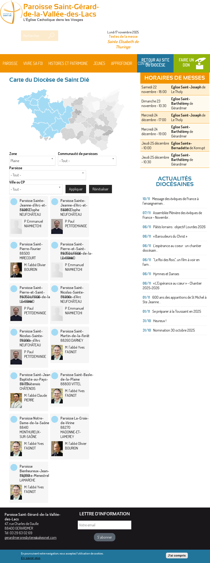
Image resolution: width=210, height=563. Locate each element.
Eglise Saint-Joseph (186, 87)
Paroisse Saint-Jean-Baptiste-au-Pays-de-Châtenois (36, 379)
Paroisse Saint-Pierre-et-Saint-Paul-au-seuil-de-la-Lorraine (76, 251)
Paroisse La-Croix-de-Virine (74, 420)
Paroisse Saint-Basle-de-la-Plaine (76, 377)
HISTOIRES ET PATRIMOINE (68, 63)
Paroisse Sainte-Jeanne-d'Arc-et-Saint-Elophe (33, 205)
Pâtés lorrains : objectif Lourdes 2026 (179, 227)
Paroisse (10, 63)
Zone (13, 153)
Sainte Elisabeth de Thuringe (123, 44)
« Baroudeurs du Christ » (170, 236)
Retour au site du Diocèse (155, 62)
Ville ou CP (17, 182)
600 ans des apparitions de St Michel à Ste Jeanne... (175, 299)
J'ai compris (177, 557)
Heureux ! (159, 320)
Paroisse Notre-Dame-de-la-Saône (34, 420)
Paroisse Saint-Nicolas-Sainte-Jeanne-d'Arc (72, 292)
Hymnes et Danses (166, 273)
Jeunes (99, 63)
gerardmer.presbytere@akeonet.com (31, 537)
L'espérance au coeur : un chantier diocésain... (172, 248)
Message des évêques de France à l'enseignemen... (171, 201)
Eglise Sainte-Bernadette (181, 145)
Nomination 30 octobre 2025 (174, 330)
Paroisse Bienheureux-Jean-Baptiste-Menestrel (34, 471)
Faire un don (186, 62)
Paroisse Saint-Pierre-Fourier (31, 246)
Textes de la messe (123, 36)
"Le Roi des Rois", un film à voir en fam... (171, 262)
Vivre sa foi (33, 63)
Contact (145, 63)
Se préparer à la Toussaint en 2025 (176, 311)
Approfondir (121, 63)
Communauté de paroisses (78, 153)
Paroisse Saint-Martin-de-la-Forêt (75, 333)
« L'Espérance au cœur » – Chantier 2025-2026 (172, 285)
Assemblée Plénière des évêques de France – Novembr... (172, 215)
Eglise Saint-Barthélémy (180, 101)
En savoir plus (30, 559)
